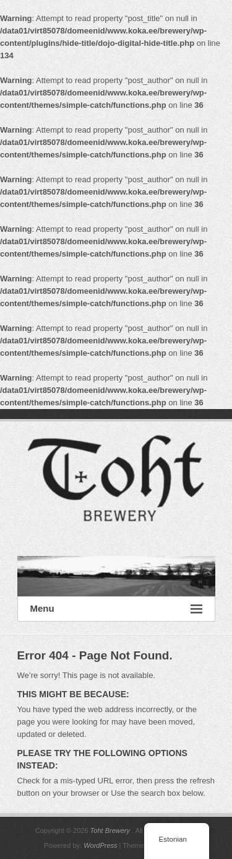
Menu (116, 609)
